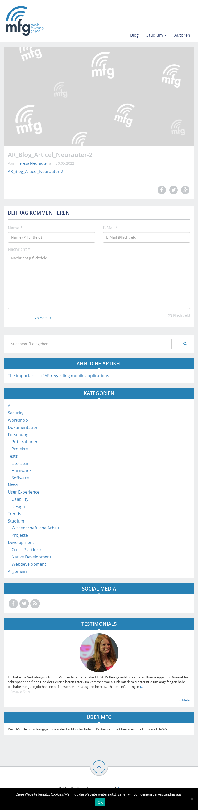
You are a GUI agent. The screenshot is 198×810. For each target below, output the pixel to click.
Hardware (21, 470)
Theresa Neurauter (31, 163)
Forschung (18, 434)
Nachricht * (19, 249)
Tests (13, 456)
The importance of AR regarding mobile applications (58, 375)
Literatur (20, 463)
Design (18, 506)
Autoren (182, 35)
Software (20, 478)
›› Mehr (184, 700)
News (13, 485)
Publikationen (25, 441)
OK (100, 802)
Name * (15, 228)
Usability (20, 499)
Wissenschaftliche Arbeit (35, 528)
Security (15, 413)
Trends (14, 514)
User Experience (23, 492)
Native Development (31, 557)
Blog (134, 35)
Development (21, 542)
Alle (11, 405)
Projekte (20, 449)
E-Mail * (110, 228)
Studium (156, 35)
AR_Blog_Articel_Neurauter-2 (35, 171)
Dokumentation (23, 427)
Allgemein (17, 571)
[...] (141, 686)
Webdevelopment (29, 564)
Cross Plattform (27, 549)
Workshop (18, 420)
